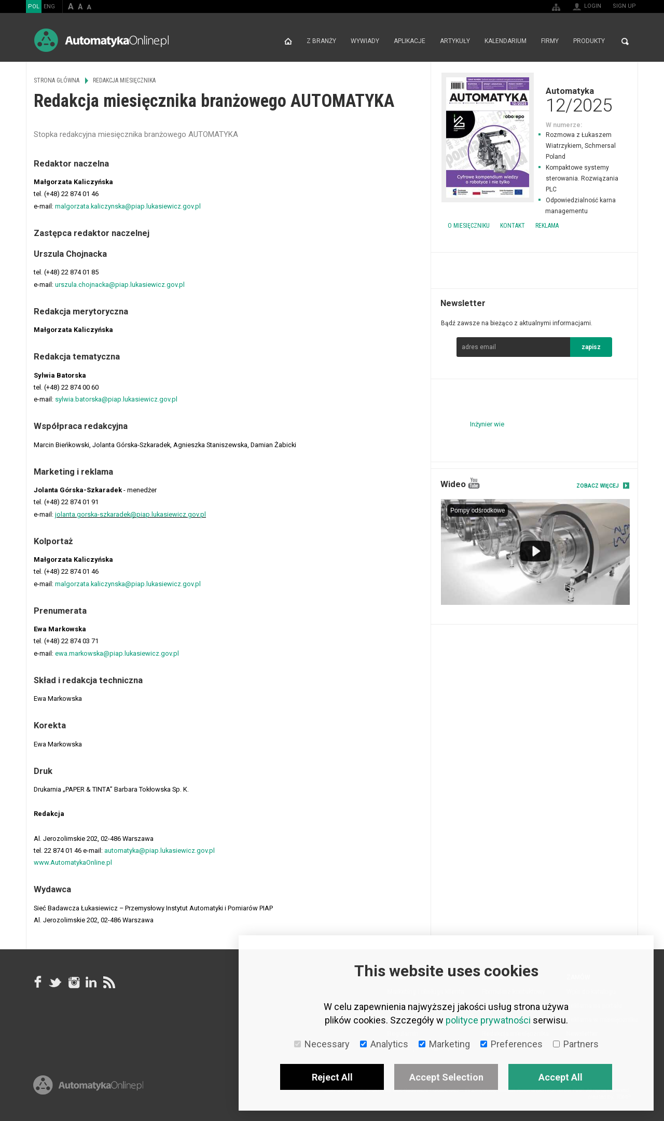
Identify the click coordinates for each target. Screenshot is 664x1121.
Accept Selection (446, 1077)
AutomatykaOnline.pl (101, 40)
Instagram (73, 982)
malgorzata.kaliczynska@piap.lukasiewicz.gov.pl (128, 206)
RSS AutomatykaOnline (108, 982)
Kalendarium (506, 41)
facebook (38, 982)
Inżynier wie (487, 424)
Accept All (560, 1077)
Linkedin (91, 982)
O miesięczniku (469, 225)
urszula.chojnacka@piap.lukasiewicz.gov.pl (120, 284)
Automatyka (534, 99)
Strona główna (288, 41)
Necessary (322, 1044)
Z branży (321, 41)
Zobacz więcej (597, 486)
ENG (49, 6)
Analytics (384, 1044)
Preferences (511, 1044)
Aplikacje (409, 41)
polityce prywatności (488, 1020)
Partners (576, 1044)
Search (625, 41)
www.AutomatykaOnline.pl (73, 862)
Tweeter (55, 982)
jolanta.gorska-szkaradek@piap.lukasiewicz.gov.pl (130, 514)
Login (592, 6)
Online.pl (88, 1088)
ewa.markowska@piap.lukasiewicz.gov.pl (117, 653)
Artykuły (455, 41)
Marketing (444, 1044)
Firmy (550, 41)
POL (33, 6)
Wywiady (365, 41)
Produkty (589, 41)
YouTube (474, 483)
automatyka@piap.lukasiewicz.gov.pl (159, 850)
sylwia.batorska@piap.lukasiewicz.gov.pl (116, 399)
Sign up (624, 6)
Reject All (332, 1077)
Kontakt (512, 225)
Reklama (547, 225)
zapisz (591, 347)
